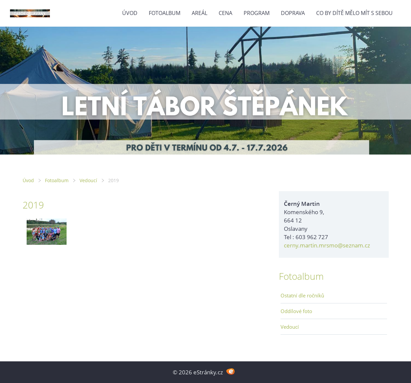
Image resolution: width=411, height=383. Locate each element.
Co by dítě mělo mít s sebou (354, 13)
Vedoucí (88, 180)
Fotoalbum (164, 13)
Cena (225, 13)
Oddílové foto (296, 311)
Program (257, 13)
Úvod (129, 13)
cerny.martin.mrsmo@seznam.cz (327, 245)
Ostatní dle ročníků (302, 295)
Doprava (293, 13)
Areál (199, 13)
